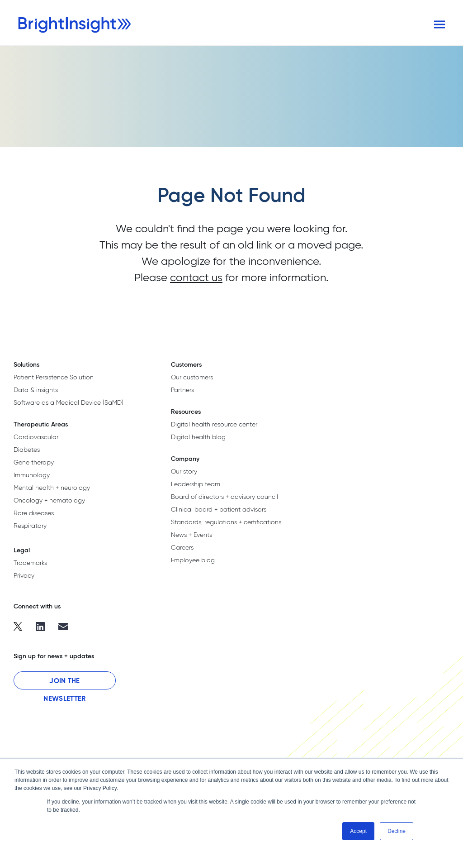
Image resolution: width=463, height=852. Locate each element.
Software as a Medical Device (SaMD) (68, 402)
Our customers (192, 377)
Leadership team (195, 484)
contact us (196, 277)
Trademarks (30, 562)
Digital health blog (198, 436)
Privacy (24, 575)
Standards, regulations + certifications (226, 522)
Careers (182, 547)
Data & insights (36, 389)
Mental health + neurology (52, 487)
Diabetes (27, 449)
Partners (182, 389)
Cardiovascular (36, 436)
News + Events (191, 534)
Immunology (32, 475)
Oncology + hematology (49, 500)
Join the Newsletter (64, 682)
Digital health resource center (214, 424)
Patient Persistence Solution (54, 377)
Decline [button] (396, 831)
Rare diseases (34, 513)
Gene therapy (34, 462)
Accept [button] (358, 831)
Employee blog (193, 560)
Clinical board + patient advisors (218, 509)
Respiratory (30, 525)
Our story (184, 471)
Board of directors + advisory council (224, 496)
